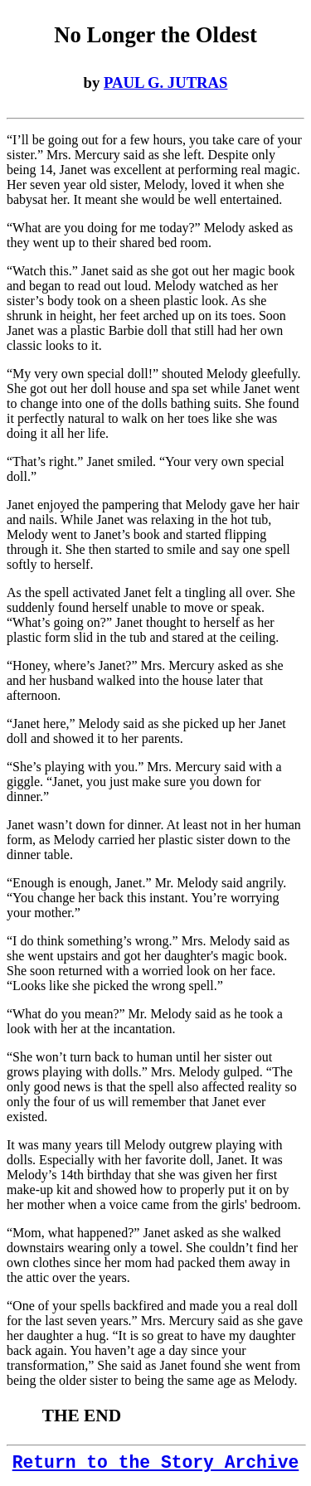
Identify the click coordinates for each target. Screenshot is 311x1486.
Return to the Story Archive (155, 1463)
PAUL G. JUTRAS (165, 82)
